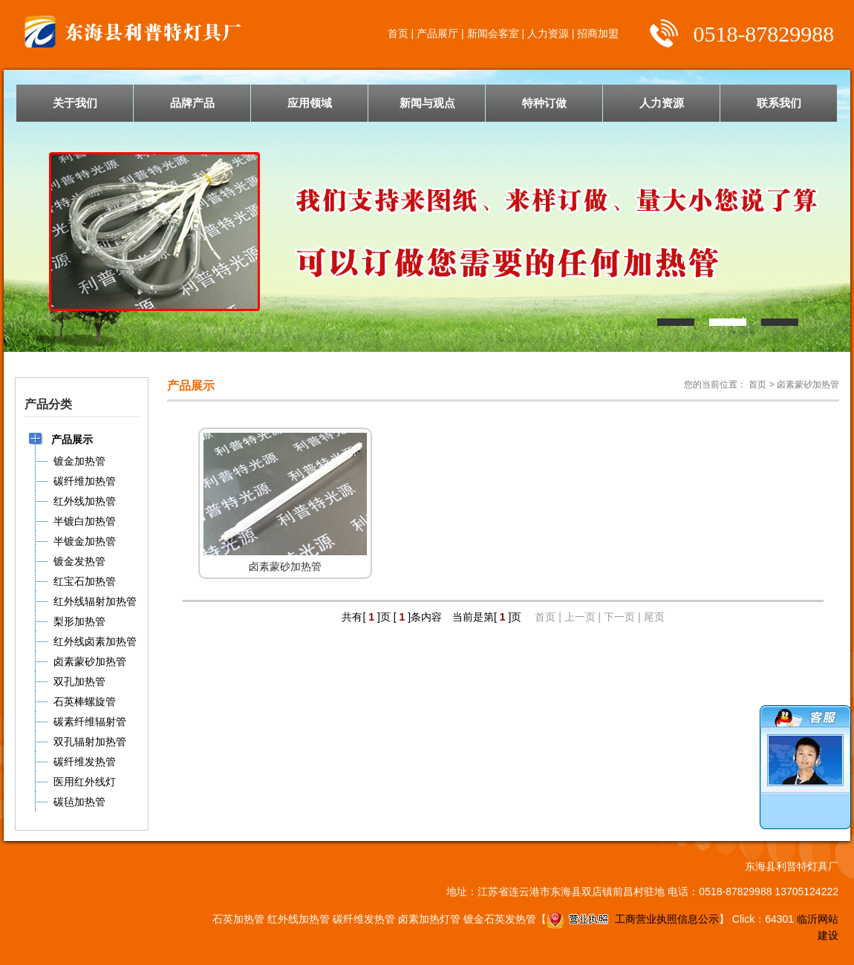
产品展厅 (437, 33)
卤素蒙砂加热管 (808, 384)
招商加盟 (598, 33)
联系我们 (779, 102)
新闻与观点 (427, 102)
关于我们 (75, 102)
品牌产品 (192, 102)
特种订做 (544, 102)
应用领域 (309, 102)
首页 (398, 33)
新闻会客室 (493, 33)
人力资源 (548, 33)
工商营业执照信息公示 (633, 919)
